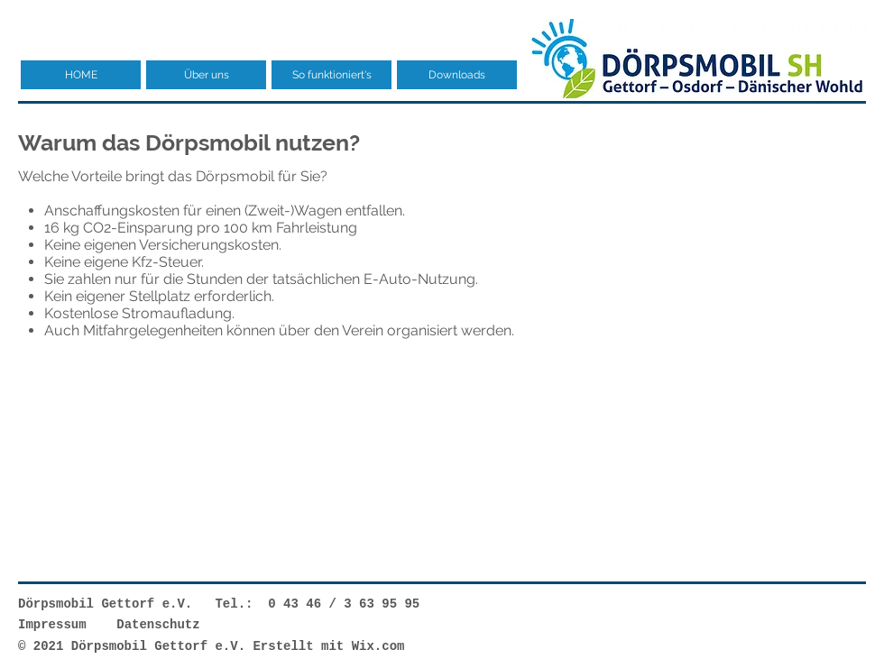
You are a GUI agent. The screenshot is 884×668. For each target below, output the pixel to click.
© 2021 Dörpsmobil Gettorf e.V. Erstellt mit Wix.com (211, 646)
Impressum (52, 625)
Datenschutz (157, 625)
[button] (206, 74)
